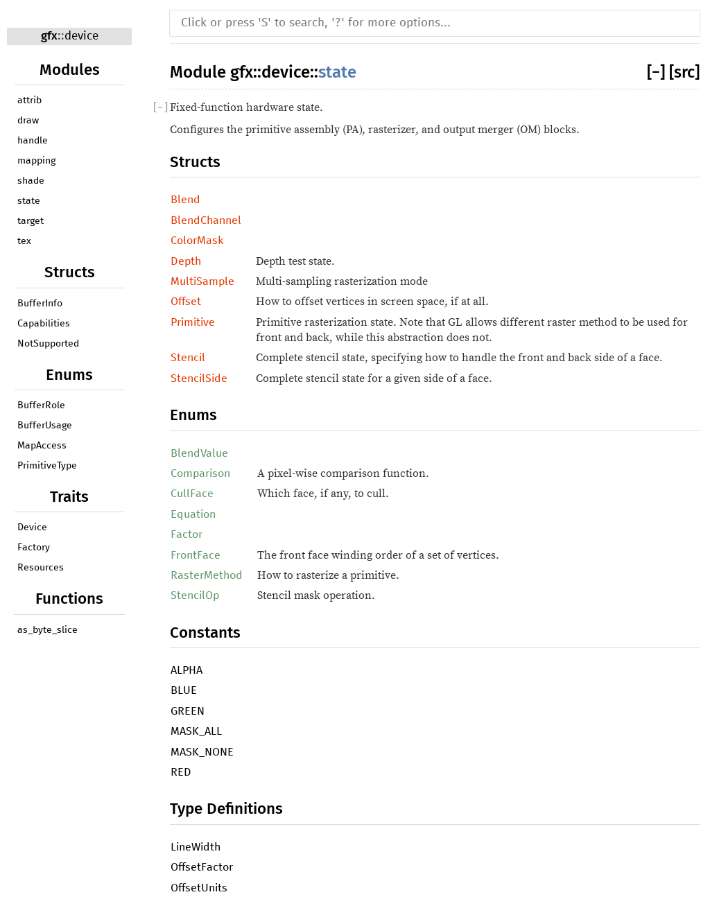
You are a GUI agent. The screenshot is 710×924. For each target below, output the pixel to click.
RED (181, 772)
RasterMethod (207, 575)
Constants (205, 632)
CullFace (192, 493)
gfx (49, 35)
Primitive (193, 322)
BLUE (184, 690)
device (81, 36)
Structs (195, 161)
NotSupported (48, 344)
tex (24, 241)
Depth (186, 261)
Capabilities (43, 324)
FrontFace (195, 555)
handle (32, 141)
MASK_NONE (202, 752)
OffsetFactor (202, 867)
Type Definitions (226, 808)
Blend (185, 199)
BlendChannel (206, 220)
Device (32, 527)
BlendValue (199, 453)
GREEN (188, 711)
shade (30, 181)
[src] (684, 72)
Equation (193, 514)
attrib (29, 100)
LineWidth (195, 847)
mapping (36, 161)
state (28, 201)
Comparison (200, 473)
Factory (33, 547)
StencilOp (195, 595)
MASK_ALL (196, 731)
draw (28, 120)
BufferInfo (39, 303)
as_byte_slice (47, 630)
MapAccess (42, 446)
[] (658, 72)
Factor (186, 534)
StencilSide (199, 378)
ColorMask (197, 240)
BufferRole (41, 405)
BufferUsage (44, 425)
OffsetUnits (199, 888)
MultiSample (202, 281)
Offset (186, 301)
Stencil (188, 357)
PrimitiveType (47, 466)
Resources (40, 568)
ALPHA (186, 670)
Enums (193, 415)
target (30, 221)
